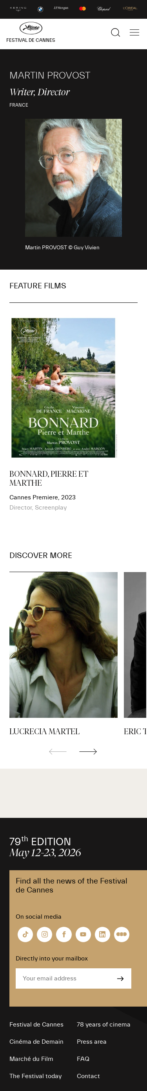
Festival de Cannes (36, 1024)
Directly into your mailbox (52, 958)
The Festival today (35, 1076)
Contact (88, 1076)
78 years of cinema (104, 1024)
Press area (92, 1041)
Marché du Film (31, 1058)
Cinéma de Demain (36, 1041)
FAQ (83, 1058)
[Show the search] (115, 32)
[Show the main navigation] (134, 32)
